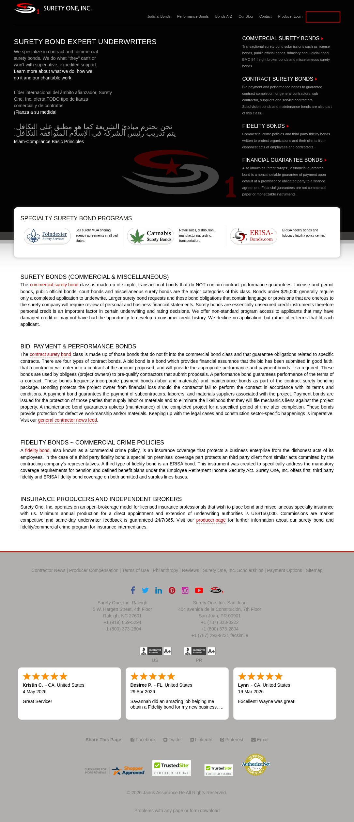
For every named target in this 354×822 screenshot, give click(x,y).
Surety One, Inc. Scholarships (233, 570)
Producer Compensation (93, 570)
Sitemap (314, 570)
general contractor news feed (67, 420)
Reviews (190, 570)
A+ (167, 651)
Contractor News (48, 570)
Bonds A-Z (223, 16)
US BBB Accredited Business (151, 651)
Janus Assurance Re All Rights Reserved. (185, 792)
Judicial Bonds (159, 16)
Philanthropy (165, 570)
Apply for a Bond (323, 17)
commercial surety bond (54, 284)
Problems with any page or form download (177, 810)
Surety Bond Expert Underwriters (85, 42)
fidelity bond (37, 450)
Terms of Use (135, 570)
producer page (211, 520)
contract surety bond (50, 354)
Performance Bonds (193, 16)
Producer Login (290, 16)
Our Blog (246, 16)
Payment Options (284, 570)
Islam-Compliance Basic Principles (49, 141)
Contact (265, 16)
